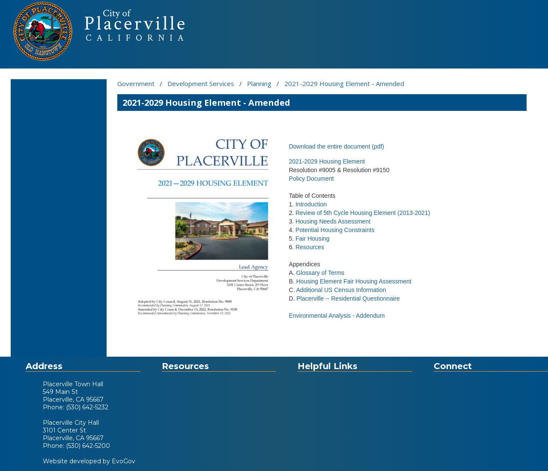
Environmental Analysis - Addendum (337, 315)
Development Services (200, 83)
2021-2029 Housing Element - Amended (344, 83)
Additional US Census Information (341, 289)
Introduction (311, 204)
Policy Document (311, 178)
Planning (259, 83)
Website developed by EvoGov (89, 461)
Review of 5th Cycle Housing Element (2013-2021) (362, 212)
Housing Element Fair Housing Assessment (353, 281)
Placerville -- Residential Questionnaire (348, 298)
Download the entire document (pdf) (336, 146)
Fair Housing (312, 238)
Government (136, 83)
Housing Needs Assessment (332, 221)
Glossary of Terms (320, 272)
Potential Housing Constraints (334, 230)
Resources (309, 247)
